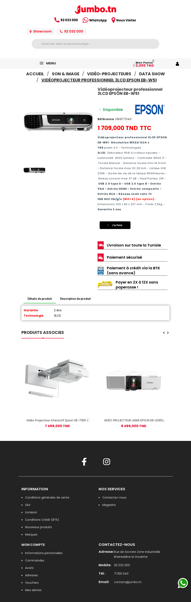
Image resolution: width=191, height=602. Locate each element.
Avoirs (29, 568)
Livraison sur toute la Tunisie (134, 245)
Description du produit (75, 298)
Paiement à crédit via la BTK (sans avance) (133, 270)
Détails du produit (40, 298)
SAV (27, 505)
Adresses (31, 575)
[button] (26, 122)
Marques (31, 534)
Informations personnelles (44, 553)
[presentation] (163, 333)
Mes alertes (33, 590)
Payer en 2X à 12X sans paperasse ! (137, 285)
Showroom (41, 31)
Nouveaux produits (38, 527)
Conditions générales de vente (47, 497)
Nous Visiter (126, 20)
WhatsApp (98, 20)
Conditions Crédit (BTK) (42, 520)
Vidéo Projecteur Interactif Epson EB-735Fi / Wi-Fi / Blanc (57, 420)
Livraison (31, 512)
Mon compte (33, 544)
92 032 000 (69, 20)
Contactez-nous (114, 497)
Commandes (34, 560)
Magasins (109, 505)
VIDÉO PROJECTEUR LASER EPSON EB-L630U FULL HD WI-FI (133, 420)
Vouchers (32, 583)
